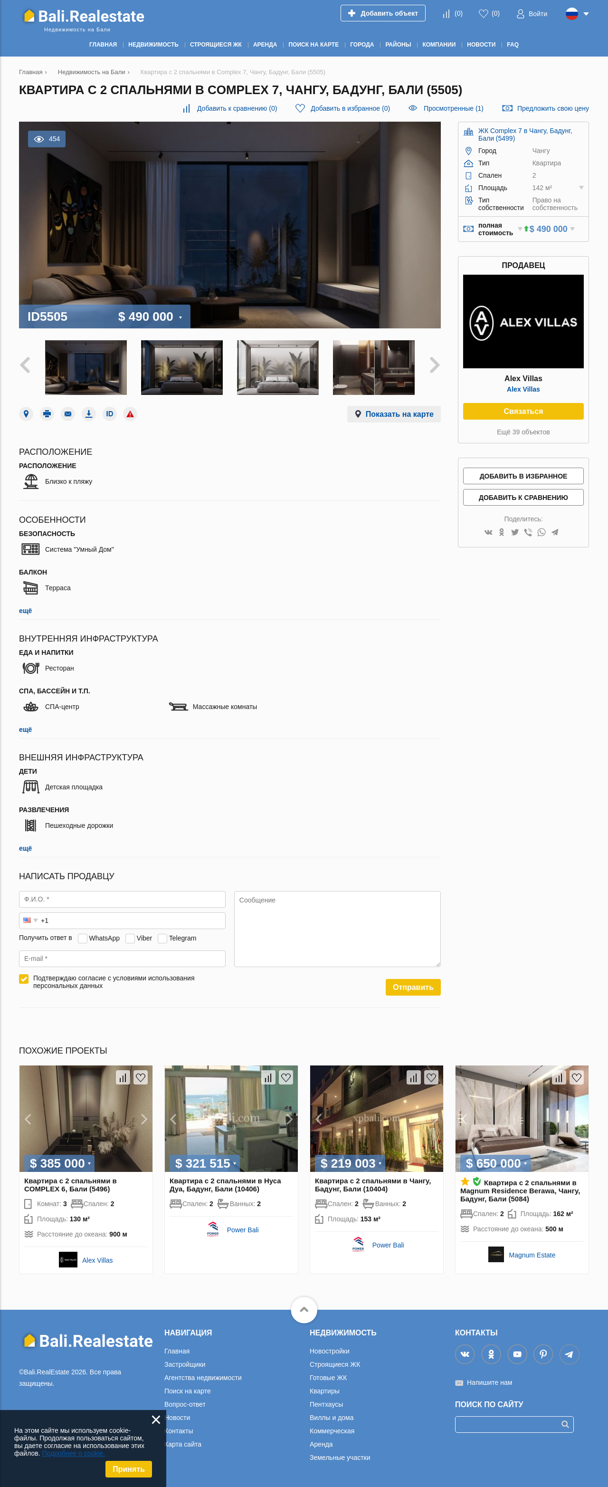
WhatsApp (104, 937)
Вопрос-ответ (185, 1404)
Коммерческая (332, 1431)
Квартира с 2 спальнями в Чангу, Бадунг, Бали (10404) (373, 1185)
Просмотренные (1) (454, 108)
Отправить (413, 987)
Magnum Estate (532, 1255)
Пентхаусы (326, 1404)
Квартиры (325, 1391)
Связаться (523, 411)
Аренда (321, 1444)
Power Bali (243, 1230)
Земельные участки (340, 1457)
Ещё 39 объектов (523, 432)
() (459, 13)
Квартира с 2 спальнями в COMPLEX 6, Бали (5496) (70, 1185)
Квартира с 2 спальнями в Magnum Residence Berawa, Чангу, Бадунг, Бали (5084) (520, 1191)
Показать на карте (400, 414)
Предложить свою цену (553, 108)
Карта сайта (182, 1444)
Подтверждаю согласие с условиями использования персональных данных (114, 981)
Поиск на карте (187, 1391)
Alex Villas (523, 389)
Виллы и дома (332, 1417)
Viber (144, 937)
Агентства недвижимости (203, 1377)
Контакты (178, 1431)
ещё (25, 610)
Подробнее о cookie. (73, 1453)
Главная (177, 1351)
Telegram (183, 937)
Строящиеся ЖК (335, 1364)
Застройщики (184, 1364)
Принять (129, 1469)
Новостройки (330, 1351)
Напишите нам (489, 1382)
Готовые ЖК (328, 1377)
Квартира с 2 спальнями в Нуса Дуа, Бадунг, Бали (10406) (225, 1185)
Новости (177, 1417)
